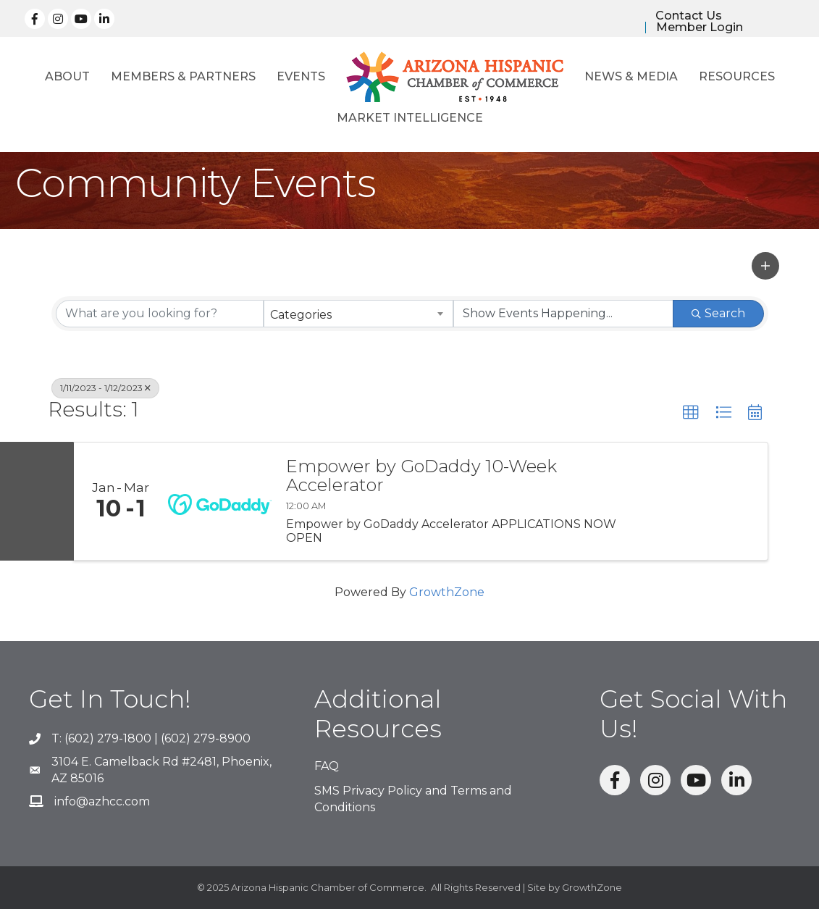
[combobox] (358, 313)
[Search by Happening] (563, 313)
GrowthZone (446, 592)
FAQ (326, 766)
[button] (765, 266)
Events (301, 76)
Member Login (699, 27)
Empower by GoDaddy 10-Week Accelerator (421, 476)
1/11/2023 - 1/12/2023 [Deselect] (105, 387)
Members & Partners (183, 76)
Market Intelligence (410, 118)
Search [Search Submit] (718, 313)
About (67, 76)
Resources (737, 76)
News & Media (631, 76)
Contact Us (688, 16)
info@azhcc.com (102, 801)
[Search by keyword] (160, 313)
